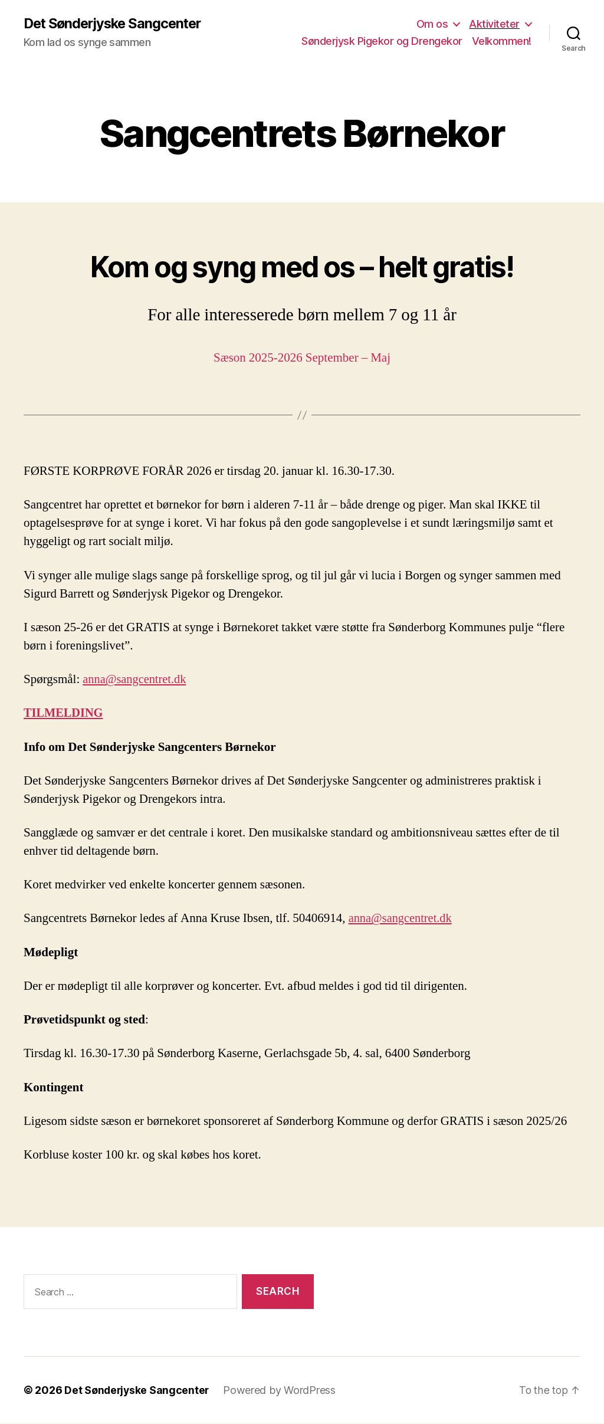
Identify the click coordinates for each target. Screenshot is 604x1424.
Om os (432, 24)
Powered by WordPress (281, 1390)
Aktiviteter (494, 24)
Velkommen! (501, 41)
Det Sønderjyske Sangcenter (116, 24)
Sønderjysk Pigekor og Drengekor (381, 41)
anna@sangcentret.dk (136, 680)
